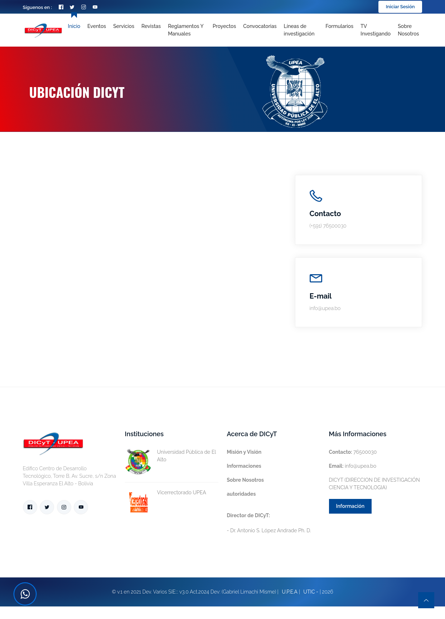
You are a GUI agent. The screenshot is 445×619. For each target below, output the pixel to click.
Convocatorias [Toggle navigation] (259, 26)
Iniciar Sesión (400, 6)
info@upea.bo (353, 466)
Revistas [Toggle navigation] (151, 26)
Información (350, 506)
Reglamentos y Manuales (185, 30)
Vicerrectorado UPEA (165, 492)
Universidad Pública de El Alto (170, 455)
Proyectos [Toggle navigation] (224, 26)
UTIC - (310, 592)
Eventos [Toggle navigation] (96, 26)
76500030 (353, 452)
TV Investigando (376, 30)
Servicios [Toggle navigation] (123, 26)
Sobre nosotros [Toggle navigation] (408, 30)
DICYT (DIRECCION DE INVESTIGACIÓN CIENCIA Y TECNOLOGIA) (374, 483)
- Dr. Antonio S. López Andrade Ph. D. (269, 523)
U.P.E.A (290, 592)
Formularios (339, 26)
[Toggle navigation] (301, 30)
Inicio (74, 26)
